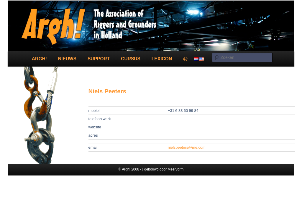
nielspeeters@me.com (187, 147)
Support (99, 58)
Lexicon (162, 58)
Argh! (39, 58)
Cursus (130, 58)
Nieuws (67, 58)
